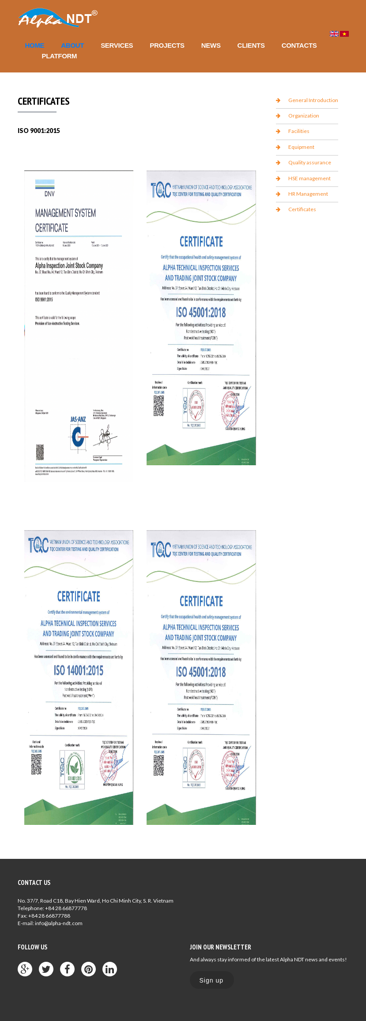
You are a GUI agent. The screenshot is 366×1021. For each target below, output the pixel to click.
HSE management (309, 178)
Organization (303, 115)
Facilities (298, 131)
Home (35, 45)
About (72, 45)
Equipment (301, 147)
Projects (167, 45)
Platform (59, 56)
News (211, 45)
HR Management (308, 193)
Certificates (302, 209)
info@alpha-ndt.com (59, 923)
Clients (251, 45)
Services (117, 45)
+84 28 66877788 (49, 915)
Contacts (299, 45)
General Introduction (313, 100)
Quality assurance (309, 162)
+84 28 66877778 (66, 908)
